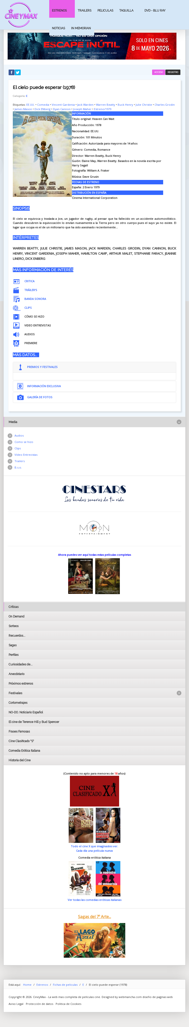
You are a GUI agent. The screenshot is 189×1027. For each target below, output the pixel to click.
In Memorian (81, 28)
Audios (19, 435)
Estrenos (59, 10)
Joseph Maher (82, 109)
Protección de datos (39, 1004)
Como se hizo (24, 442)
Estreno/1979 (102, 109)
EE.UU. (30, 104)
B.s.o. (18, 467)
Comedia (43, 104)
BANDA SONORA (35, 299)
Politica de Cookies (68, 1004)
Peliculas (105, 10)
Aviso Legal (16, 1004)
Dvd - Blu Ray (155, 10)
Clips (18, 448)
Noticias (58, 28)
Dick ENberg (42, 109)
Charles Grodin (165, 104)
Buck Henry (125, 104)
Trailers (84, 10)
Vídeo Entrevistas (26, 454)
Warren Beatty (105, 104)
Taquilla (126, 10)
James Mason (23, 109)
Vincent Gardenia (63, 104)
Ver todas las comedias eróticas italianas (94, 900)
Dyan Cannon (62, 109)
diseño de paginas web (157, 997)
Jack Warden (85, 104)
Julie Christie (144, 104)
